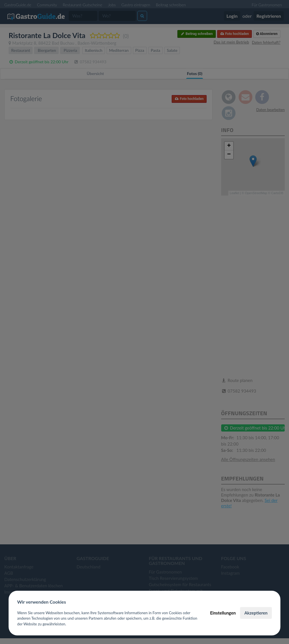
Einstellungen (223, 612)
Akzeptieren (256, 612)
